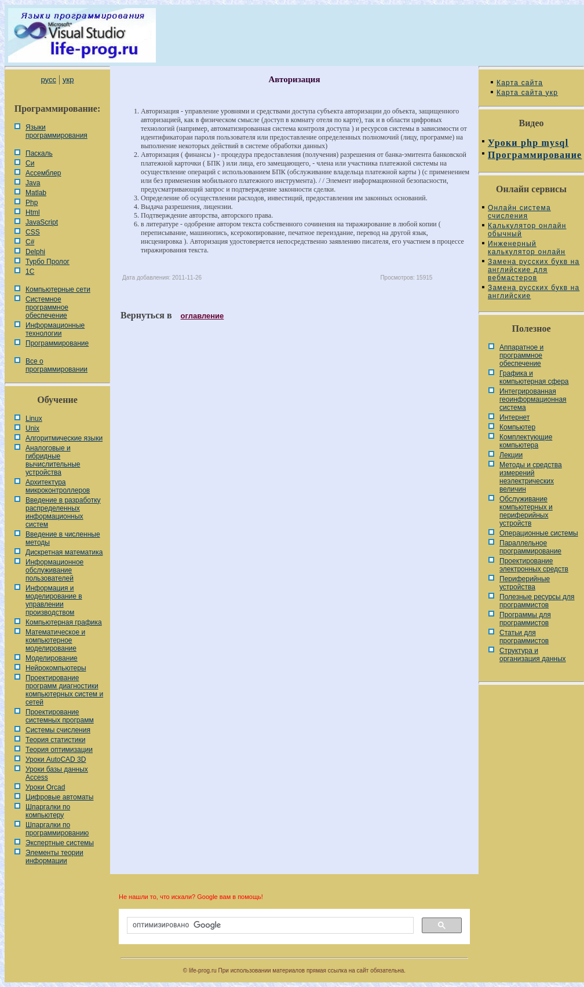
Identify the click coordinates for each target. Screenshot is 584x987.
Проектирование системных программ (59, 716)
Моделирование (51, 658)
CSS (32, 232)
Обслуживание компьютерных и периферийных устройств (526, 511)
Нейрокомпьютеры (55, 668)
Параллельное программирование (530, 547)
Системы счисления (57, 730)
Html (32, 212)
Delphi (35, 252)
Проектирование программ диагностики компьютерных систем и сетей (64, 690)
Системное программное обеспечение (46, 307)
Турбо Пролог (47, 262)
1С (29, 271)
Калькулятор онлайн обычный (527, 230)
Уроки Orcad (45, 787)
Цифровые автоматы (59, 797)
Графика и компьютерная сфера (534, 377)
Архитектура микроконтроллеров (57, 486)
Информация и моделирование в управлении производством (53, 600)
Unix (32, 428)
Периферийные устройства (524, 583)
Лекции (511, 455)
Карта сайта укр (527, 93)
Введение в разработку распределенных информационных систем (63, 512)
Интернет (514, 417)
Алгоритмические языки (64, 438)
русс (48, 79)
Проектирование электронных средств (533, 565)
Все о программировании (56, 365)
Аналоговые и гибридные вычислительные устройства (52, 460)
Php (31, 203)
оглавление (202, 315)
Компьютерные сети (57, 289)
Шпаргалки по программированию (57, 829)
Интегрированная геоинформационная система (533, 399)
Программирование (57, 343)
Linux (33, 418)
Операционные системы (538, 533)
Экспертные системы (59, 843)
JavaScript (41, 222)
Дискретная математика (64, 552)
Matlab (35, 193)
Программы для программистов (525, 619)
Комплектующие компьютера (525, 441)
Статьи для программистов (524, 637)
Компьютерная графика (63, 622)
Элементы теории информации (54, 857)
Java (32, 183)
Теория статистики (55, 740)
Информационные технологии (55, 329)
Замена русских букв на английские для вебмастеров (533, 270)
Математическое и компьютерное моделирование (55, 640)
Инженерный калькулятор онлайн (526, 248)
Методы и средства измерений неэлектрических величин (530, 477)
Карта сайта (520, 83)
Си (29, 163)
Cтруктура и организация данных (532, 655)
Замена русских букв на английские (533, 292)
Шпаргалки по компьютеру (47, 811)
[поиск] (269, 925)
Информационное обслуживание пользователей (54, 570)
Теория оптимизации (59, 750)
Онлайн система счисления (519, 212)
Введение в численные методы (62, 538)
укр (68, 79)
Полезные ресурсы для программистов (537, 601)
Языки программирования (56, 131)
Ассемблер (43, 173)
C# (29, 242)
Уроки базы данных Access (56, 773)
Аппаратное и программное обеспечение (521, 355)
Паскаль (39, 153)
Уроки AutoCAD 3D (55, 759)
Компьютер (517, 427)
